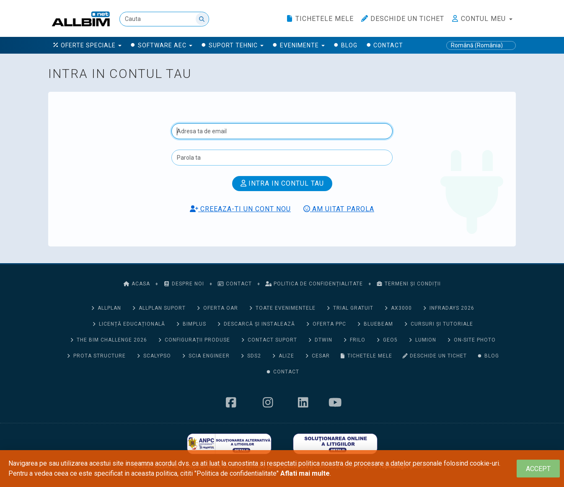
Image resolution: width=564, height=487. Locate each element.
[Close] (538, 469)
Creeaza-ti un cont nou (240, 209)
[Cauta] (164, 19)
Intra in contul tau (282, 183)
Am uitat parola (338, 209)
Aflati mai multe (305, 473)
